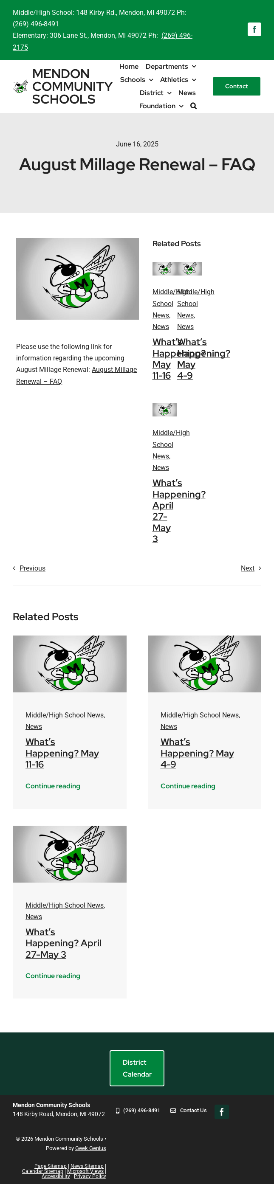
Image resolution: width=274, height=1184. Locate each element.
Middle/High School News (171, 303)
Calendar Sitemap (42, 1171)
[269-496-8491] (138, 1116)
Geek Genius (90, 1148)
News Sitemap (87, 1166)
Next (247, 568)
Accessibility (56, 1176)
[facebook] (254, 29)
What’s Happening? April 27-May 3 (63, 943)
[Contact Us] (188, 1116)
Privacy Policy (90, 1176)
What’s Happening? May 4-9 (203, 359)
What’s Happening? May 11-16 (62, 753)
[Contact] (236, 86)
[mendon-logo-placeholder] (165, 265)
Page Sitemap (50, 1166)
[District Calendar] (137, 1068)
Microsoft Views (85, 1171)
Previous (32, 568)
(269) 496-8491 (36, 24)
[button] (193, 105)
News (161, 327)
